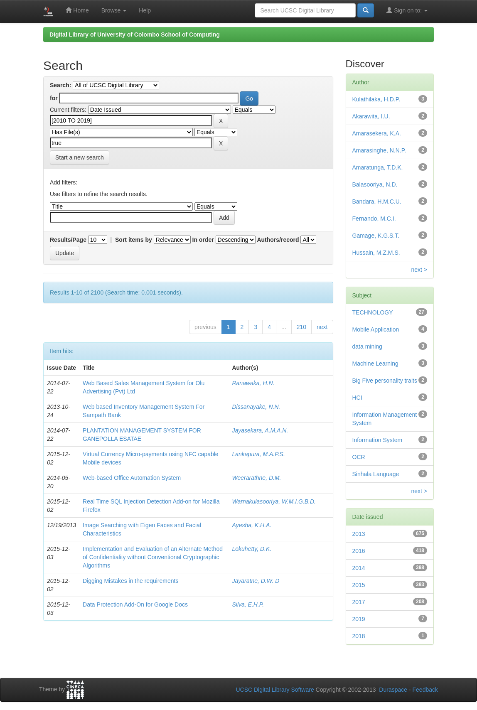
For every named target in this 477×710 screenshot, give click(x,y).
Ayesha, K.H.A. (251, 525)
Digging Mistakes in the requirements (130, 580)
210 (301, 327)
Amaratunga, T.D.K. (377, 167)
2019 (358, 619)
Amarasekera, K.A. (376, 133)
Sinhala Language (375, 474)
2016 (358, 551)
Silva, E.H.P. (248, 604)
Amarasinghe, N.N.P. (379, 150)
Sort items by (133, 239)
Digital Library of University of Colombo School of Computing (134, 34)
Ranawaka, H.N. (253, 383)
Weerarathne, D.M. (256, 477)
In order (203, 239)
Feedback (425, 689)
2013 (358, 534)
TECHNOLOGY (372, 312)
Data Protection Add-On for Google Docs (135, 604)
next (322, 327)
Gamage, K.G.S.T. (376, 235)
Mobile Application (375, 329)
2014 (358, 568)
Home (77, 10)
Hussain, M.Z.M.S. (376, 252)
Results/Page (68, 239)
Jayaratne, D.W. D (255, 580)
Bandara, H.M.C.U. (376, 201)
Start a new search (79, 157)
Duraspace (393, 689)
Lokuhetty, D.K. (251, 548)
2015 (358, 585)
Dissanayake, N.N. (256, 406)
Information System (377, 440)
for (54, 98)
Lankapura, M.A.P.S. (258, 454)
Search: (60, 85)
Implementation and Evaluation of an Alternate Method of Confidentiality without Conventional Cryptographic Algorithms (153, 557)
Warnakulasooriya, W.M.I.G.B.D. (274, 501)
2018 (358, 636)
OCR (358, 457)
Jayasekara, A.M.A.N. (260, 430)
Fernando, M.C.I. (374, 218)
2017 (358, 602)
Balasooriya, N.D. (375, 184)
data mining (367, 346)
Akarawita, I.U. (371, 116)
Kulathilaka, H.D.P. (376, 99)
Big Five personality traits (384, 380)
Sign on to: (407, 10)
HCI (357, 397)
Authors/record (278, 239)
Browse (114, 10)
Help (145, 10)
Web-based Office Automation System (132, 477)
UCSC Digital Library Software (275, 689)
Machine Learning (375, 363)
